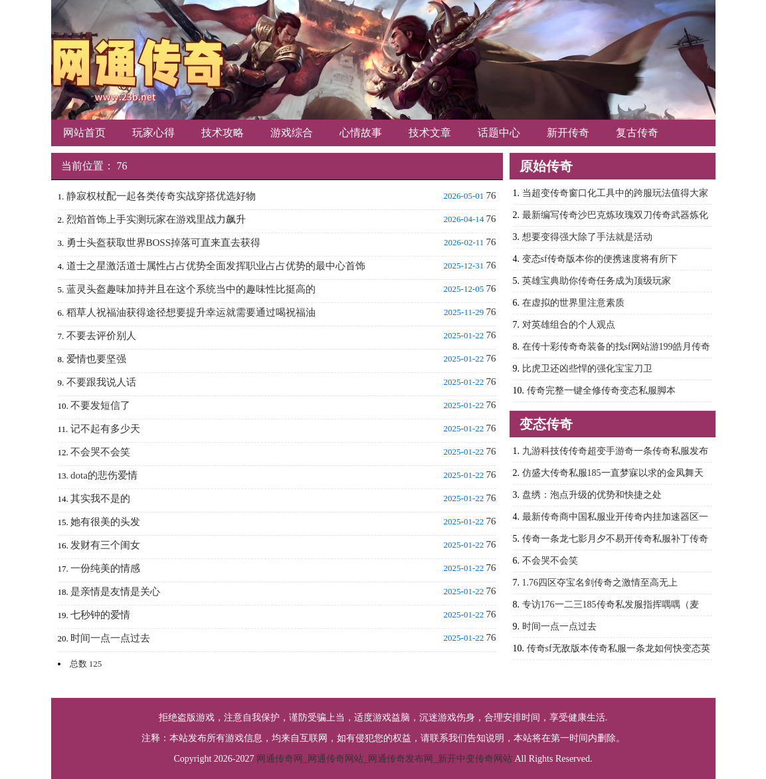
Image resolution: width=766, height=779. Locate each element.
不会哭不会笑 (100, 452)
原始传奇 (546, 166)
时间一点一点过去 (110, 638)
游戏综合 (291, 132)
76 (122, 165)
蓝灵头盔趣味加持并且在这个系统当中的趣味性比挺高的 (191, 289)
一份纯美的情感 (105, 568)
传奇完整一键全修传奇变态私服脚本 (601, 390)
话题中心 (499, 132)
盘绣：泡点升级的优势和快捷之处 (592, 495)
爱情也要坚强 (96, 359)
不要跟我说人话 (101, 382)
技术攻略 (222, 132)
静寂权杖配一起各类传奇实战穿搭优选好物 (161, 196)
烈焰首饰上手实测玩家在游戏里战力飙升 (156, 219)
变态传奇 (546, 424)
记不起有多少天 (105, 428)
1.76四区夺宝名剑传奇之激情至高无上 (600, 583)
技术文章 (430, 132)
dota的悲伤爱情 (104, 475)
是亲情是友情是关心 (115, 591)
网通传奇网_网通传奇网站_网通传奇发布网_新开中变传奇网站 (384, 759)
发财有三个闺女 (105, 545)
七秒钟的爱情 (100, 615)
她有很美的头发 (105, 521)
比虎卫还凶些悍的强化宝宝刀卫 (587, 369)
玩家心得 (153, 132)
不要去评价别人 (101, 335)
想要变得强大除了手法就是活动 (587, 237)
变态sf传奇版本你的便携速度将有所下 (600, 259)
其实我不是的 (100, 498)
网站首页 (84, 132)
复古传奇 (637, 132)
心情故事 (360, 132)
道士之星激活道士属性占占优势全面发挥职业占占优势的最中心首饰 (215, 266)
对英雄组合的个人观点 (568, 325)
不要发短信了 (100, 405)
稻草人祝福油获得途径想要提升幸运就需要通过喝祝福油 (191, 312)
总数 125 (86, 664)
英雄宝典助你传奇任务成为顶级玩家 (596, 281)
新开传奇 (568, 132)
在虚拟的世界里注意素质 (573, 303)
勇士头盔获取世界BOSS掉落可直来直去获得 (163, 242)
